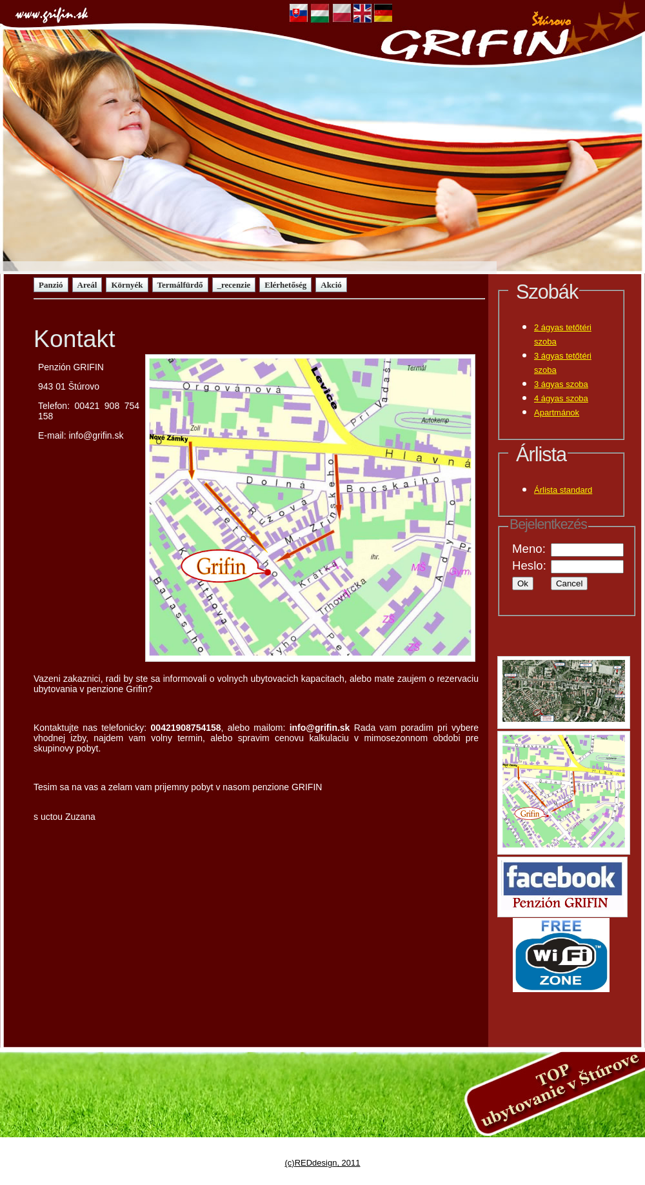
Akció (331, 285)
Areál (87, 285)
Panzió (51, 285)
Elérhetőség (285, 285)
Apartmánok (556, 412)
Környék (127, 285)
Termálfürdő (180, 285)
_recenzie (234, 285)
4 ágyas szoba (561, 398)
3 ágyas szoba (561, 384)
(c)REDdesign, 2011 (322, 1163)
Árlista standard (563, 490)
